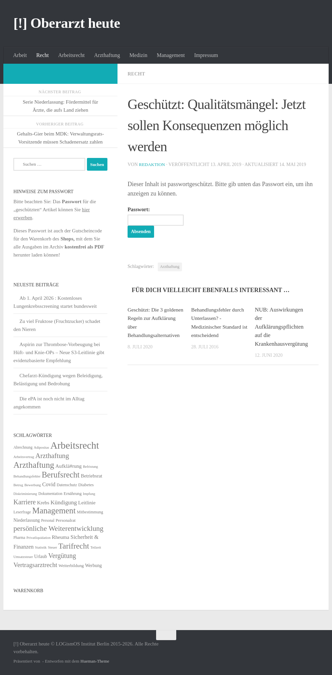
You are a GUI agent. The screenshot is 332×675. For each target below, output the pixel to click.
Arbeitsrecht (71, 55)
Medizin (138, 55)
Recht (42, 55)
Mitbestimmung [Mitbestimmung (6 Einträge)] (90, 512)
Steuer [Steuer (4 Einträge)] (52, 547)
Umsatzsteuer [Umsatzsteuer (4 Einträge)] (23, 557)
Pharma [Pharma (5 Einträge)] (19, 538)
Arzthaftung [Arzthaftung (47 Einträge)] (52, 455)
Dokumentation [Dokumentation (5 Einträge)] (50, 494)
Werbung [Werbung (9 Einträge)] (93, 565)
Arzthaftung (107, 55)
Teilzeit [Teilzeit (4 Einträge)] (95, 547)
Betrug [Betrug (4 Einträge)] (18, 485)
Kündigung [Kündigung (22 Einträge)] (63, 502)
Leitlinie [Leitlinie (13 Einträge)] (87, 502)
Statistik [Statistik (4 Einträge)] (41, 547)
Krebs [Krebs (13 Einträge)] (43, 502)
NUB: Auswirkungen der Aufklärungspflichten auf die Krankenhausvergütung (281, 327)
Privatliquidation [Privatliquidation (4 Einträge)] (39, 538)
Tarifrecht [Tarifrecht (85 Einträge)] (73, 546)
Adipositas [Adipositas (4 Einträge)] (41, 447)
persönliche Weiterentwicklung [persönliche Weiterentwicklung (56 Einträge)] (58, 528)
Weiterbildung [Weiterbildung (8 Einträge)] (71, 565)
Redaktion (153, 164)
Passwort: (159, 216)
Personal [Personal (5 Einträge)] (47, 520)
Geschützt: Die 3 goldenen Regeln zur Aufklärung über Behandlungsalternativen (155, 327)
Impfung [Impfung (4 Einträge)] (89, 494)
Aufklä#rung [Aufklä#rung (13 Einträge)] (68, 466)
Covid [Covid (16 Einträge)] (48, 484)
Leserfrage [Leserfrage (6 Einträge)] (22, 512)
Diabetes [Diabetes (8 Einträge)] (86, 484)
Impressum (206, 55)
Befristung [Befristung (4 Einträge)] (90, 466)
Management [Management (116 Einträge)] (54, 510)
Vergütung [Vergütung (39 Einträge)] (62, 555)
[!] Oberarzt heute (66, 23)
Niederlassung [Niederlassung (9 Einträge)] (26, 520)
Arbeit (20, 55)
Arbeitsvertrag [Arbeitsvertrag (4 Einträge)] (23, 457)
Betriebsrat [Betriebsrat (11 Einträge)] (91, 476)
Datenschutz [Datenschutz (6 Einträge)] (67, 485)
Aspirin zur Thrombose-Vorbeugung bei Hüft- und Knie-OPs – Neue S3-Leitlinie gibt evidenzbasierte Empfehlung (58, 352)
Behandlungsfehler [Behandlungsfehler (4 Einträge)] (27, 476)
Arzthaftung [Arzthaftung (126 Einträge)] (33, 464)
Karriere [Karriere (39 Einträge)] (24, 502)
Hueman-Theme (95, 661)
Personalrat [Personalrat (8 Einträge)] (66, 520)
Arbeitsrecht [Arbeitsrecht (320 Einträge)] (74, 445)
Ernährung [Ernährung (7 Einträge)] (72, 493)
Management (171, 55)
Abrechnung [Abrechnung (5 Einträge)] (23, 447)
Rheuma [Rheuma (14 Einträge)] (60, 537)
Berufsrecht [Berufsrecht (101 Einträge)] (61, 474)
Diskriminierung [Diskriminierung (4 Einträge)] (25, 494)
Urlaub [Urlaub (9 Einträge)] (40, 556)
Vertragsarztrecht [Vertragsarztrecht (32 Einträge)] (35, 564)
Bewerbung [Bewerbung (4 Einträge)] (33, 485)
